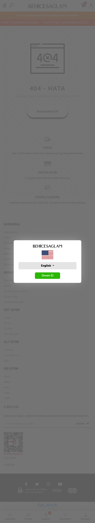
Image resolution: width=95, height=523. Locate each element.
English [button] (46, 266)
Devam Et (47, 275)
